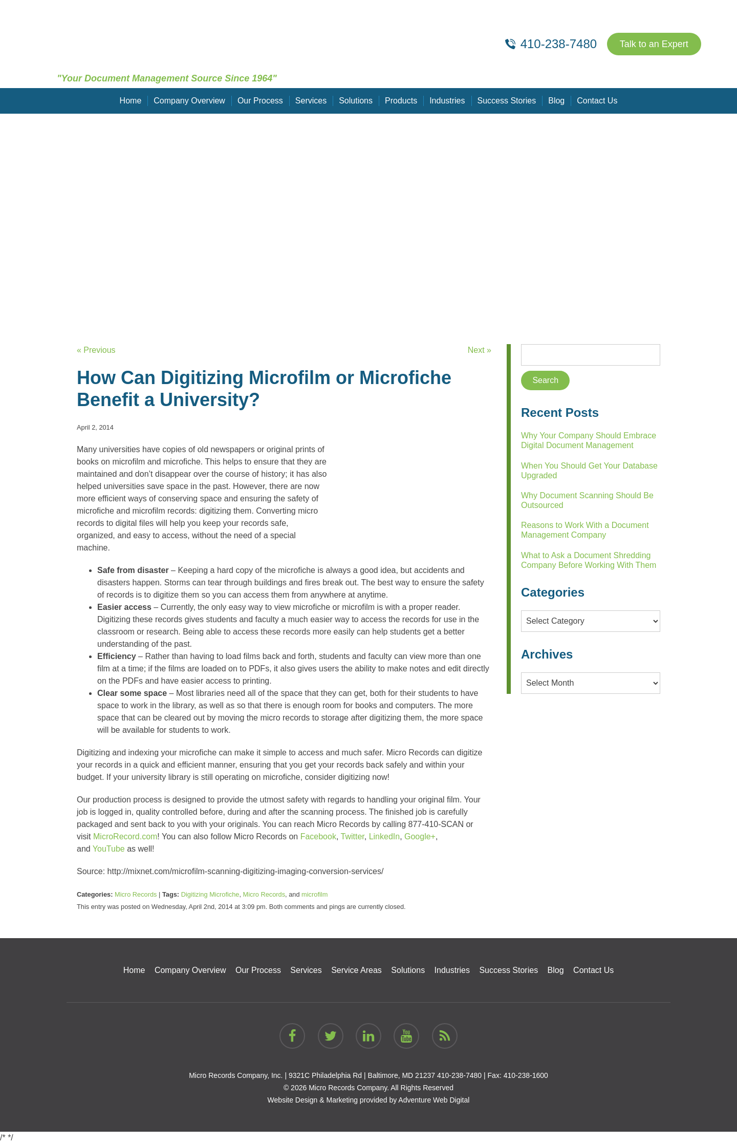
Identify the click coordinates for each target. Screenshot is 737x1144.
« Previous (96, 350)
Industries (447, 100)
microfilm (314, 894)
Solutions (356, 100)
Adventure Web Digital (433, 1100)
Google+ (420, 836)
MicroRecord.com (125, 836)
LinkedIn (384, 836)
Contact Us (597, 100)
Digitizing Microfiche (210, 894)
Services (311, 100)
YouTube (109, 848)
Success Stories (507, 100)
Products (401, 100)
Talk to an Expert (654, 44)
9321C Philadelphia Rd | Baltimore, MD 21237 (362, 1075)
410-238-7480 (459, 1075)
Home (131, 100)
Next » (479, 350)
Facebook (318, 836)
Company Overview (189, 100)
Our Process (260, 100)
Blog (556, 100)
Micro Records (136, 894)
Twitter (352, 836)
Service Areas (356, 970)
